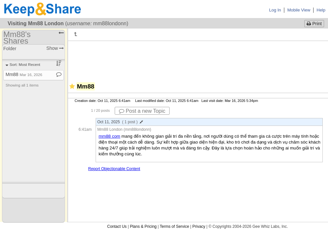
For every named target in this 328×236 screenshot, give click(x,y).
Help (320, 10)
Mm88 (24, 74)
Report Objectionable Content (114, 169)
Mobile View (298, 10)
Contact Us (117, 226)
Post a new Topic (142, 111)
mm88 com (109, 136)
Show (55, 48)
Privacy (198, 226)
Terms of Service (174, 226)
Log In (275, 10)
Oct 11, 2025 (120, 122)
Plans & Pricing (143, 226)
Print (314, 23)
